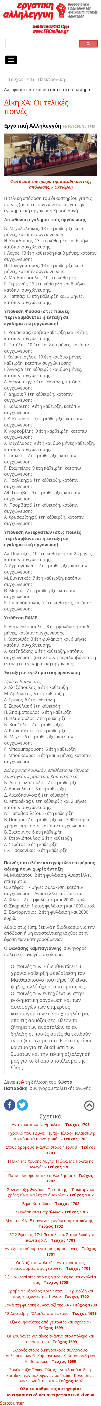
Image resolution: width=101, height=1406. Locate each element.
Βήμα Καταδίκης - (50, 1203)
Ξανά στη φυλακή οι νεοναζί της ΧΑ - (50, 1305)
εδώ (20, 1082)
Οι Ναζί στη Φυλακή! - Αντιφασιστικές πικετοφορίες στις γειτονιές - (50, 1265)
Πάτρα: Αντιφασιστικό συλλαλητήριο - (50, 1178)
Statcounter (12, 1403)
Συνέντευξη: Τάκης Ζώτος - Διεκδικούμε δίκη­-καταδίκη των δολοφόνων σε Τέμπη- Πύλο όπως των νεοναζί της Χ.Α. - (50, 1375)
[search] (40, 44)
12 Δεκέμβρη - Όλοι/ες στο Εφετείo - (50, 1313)
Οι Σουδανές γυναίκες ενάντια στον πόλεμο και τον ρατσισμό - (50, 1338)
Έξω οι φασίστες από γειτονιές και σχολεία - (51, 1324)
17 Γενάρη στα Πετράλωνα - (50, 1211)
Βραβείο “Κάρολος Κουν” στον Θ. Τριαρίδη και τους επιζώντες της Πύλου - (50, 1293)
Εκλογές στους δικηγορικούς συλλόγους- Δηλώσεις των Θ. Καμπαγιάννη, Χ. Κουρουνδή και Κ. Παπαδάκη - (51, 1355)
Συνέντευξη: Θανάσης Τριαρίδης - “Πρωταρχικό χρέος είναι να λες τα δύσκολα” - (50, 1192)
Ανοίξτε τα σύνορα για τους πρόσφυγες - (50, 1251)
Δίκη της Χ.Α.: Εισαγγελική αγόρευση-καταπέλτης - (50, 1223)
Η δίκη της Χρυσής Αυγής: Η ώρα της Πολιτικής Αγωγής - (50, 1164)
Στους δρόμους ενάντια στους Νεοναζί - (51, 1150)
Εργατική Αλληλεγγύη (32, 125)
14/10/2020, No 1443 (78, 126)
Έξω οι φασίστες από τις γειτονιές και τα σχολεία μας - (50, 1279)
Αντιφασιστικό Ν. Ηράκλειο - (50, 1124)
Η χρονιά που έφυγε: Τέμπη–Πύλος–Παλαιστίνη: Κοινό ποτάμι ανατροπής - (50, 1136)
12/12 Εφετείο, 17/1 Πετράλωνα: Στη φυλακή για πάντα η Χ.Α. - (50, 1237)
